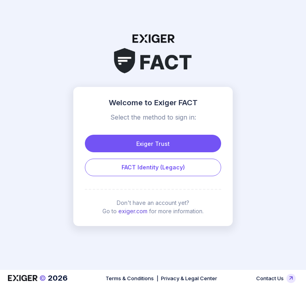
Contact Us (275, 278)
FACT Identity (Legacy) (153, 167)
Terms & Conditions (130, 278)
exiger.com (132, 211)
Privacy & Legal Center (189, 278)
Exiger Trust (153, 143)
